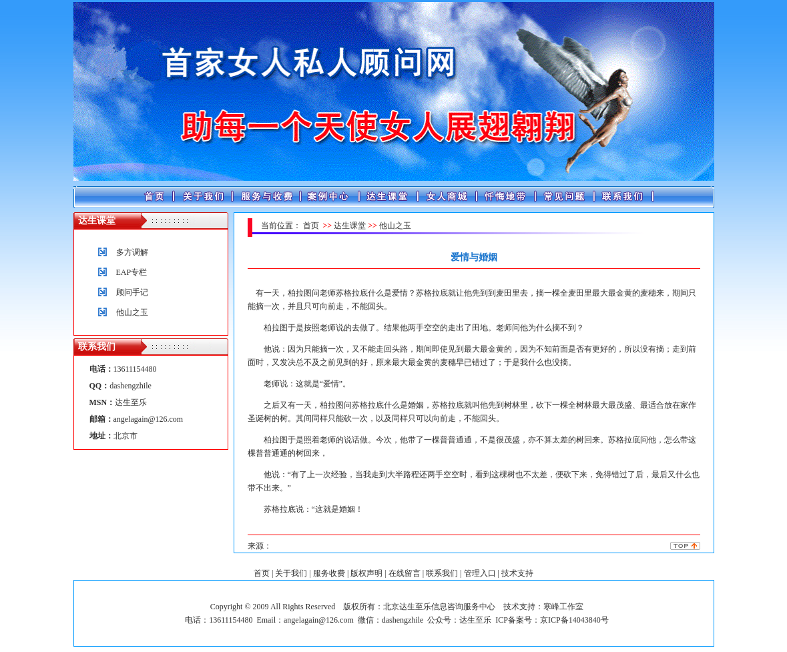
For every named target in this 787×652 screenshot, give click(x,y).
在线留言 (404, 573)
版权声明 (366, 573)
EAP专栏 (132, 272)
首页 (311, 225)
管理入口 (480, 573)
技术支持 (517, 573)
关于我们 (291, 573)
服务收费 (329, 573)
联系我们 (442, 573)
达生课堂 (350, 225)
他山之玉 (132, 312)
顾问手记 (132, 292)
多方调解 (132, 252)
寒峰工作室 (563, 606)
